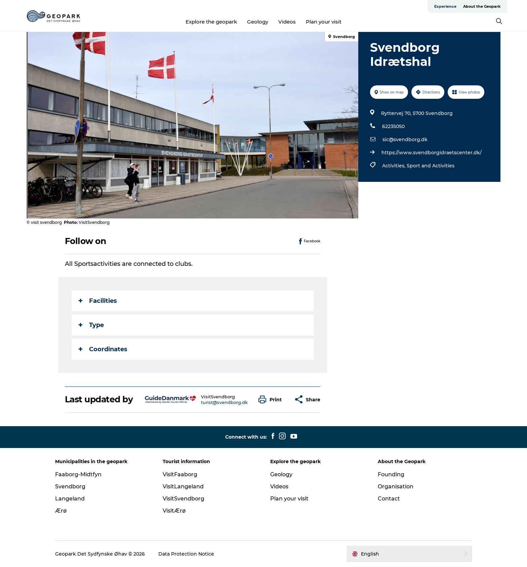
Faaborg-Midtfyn (78, 474)
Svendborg (70, 486)
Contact (389, 498)
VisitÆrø (174, 511)
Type (91, 325)
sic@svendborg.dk (405, 139)
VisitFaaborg (180, 474)
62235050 (393, 126)
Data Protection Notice (186, 554)
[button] (271, 399)
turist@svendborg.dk (224, 402)
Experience (445, 6)
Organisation (395, 486)
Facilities (98, 301)
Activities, (394, 166)
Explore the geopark (211, 21)
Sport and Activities (430, 166)
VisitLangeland (183, 486)
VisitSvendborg (183, 498)
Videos (287, 21)
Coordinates (103, 349)
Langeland (70, 498)
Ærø (61, 511)
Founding (391, 474)
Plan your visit (323, 21)
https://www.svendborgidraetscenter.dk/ (431, 153)
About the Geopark (481, 6)
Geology (257, 21)
